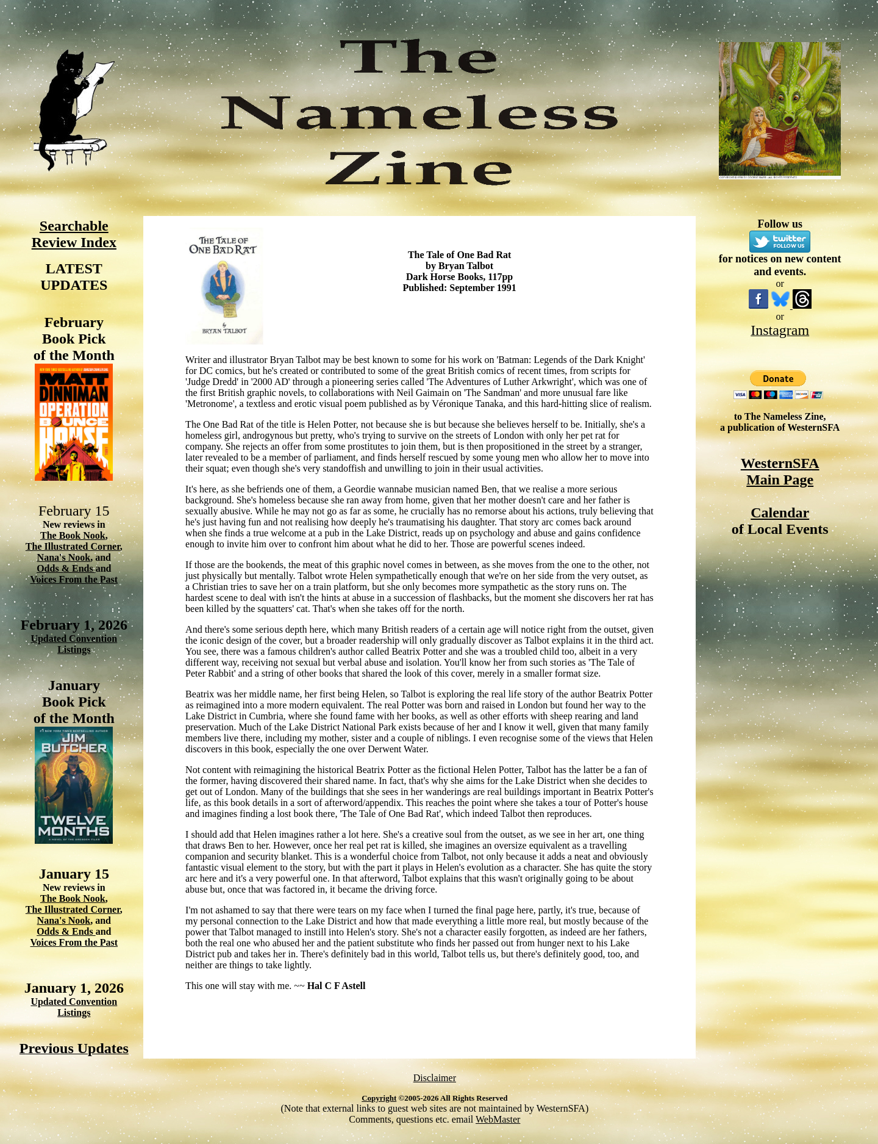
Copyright (379, 1098)
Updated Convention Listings (73, 644)
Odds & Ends (66, 568)
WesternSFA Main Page (780, 471)
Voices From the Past (74, 579)
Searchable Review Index (74, 234)
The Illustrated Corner (73, 546)
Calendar (780, 512)
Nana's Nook (64, 557)
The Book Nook (72, 535)
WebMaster (498, 1119)
